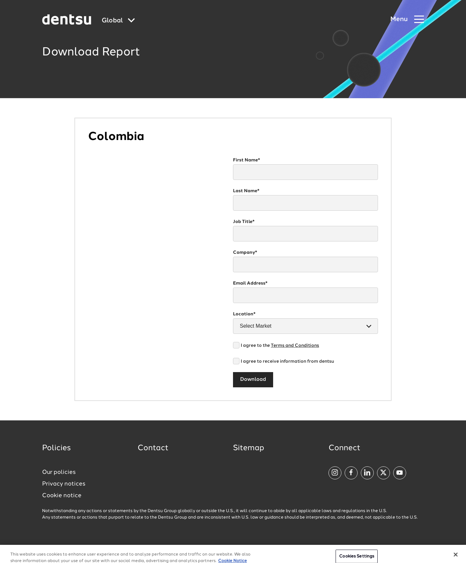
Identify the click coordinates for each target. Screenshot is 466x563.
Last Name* (246, 191)
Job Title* (244, 221)
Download (253, 379)
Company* (245, 252)
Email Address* (250, 283)
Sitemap (248, 448)
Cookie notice (62, 495)
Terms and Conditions (295, 345)
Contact (153, 448)
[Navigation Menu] (407, 20)
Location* (244, 314)
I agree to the (280, 345)
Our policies (59, 472)
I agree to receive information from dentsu (287, 361)
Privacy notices (63, 484)
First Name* (246, 160)
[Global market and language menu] (118, 21)
